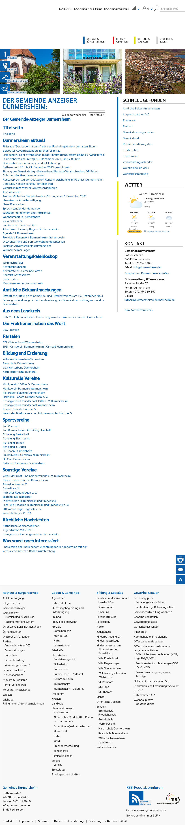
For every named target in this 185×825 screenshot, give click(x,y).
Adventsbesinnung (14, 266)
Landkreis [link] (57, 703)
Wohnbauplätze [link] (143, 700)
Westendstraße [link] (145, 704)
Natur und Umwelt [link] (63, 708)
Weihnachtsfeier (13, 262)
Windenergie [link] (61, 750)
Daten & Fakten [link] (61, 603)
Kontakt (65, 8)
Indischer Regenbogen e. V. (20, 492)
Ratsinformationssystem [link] (19, 621)
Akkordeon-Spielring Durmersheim (24, 392)
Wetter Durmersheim (152, 194)
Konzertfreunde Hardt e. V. (19, 409)
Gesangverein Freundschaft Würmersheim (29, 405)
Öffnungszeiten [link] (12, 631)
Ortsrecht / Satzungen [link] (16, 636)
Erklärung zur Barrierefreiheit (108, 821)
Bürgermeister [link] (11, 603)
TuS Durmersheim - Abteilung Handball (27, 430)
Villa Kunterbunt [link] (108, 658)
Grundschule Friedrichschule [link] (107, 712)
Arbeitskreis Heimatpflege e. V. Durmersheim (31, 229)
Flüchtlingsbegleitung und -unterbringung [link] (68, 610)
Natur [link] (57, 640)
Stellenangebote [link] (13, 675)
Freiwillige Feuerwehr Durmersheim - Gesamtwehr (34, 237)
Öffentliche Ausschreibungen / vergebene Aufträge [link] (152, 648)
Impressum (26, 821)
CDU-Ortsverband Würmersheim (22, 342)
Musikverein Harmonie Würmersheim (25, 388)
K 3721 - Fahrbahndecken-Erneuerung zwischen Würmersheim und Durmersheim (52, 317)
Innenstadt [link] (140, 631)
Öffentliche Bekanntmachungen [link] (22, 626)
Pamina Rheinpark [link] (62, 756)
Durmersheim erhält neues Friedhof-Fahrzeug (31, 163)
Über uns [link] (103, 612)
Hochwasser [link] (61, 712)
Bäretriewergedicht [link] (65, 659)
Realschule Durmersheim (18, 363)
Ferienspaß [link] (103, 621)
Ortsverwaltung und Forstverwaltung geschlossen (34, 241)
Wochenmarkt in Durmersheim (21, 217)
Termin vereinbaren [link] (14, 684)
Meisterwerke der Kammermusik (23, 283)
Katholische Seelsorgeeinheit (21, 526)
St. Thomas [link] (105, 692)
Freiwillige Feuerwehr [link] (64, 621)
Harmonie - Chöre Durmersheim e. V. (25, 397)
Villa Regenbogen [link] (109, 663)
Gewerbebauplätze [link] (145, 621)
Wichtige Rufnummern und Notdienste (27, 212)
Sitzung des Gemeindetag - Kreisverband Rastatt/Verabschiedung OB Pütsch (51, 171)
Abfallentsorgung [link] (13, 598)
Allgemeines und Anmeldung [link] (108, 651)
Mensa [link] (100, 697)
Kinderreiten (10, 279)
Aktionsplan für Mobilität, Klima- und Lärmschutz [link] (73, 719)
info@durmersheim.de (147, 267)
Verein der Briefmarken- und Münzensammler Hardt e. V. (37, 413)
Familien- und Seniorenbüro (19, 225)
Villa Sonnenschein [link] (109, 668)
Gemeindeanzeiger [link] (14, 608)
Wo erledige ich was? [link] (17, 665)
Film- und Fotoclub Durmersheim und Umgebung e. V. (36, 505)
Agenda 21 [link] (58, 598)
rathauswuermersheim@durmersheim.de (149, 300)
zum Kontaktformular (137, 310)
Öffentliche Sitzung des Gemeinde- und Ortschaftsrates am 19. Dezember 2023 (53, 296)
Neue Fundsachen (14, 204)
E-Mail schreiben (13, 809)
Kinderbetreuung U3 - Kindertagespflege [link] (109, 638)
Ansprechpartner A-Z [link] (17, 645)
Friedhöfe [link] (57, 650)
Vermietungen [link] (62, 645)
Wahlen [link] (7, 694)
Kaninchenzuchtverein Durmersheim (25, 480)
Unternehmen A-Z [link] (144, 695)
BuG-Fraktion (11, 329)
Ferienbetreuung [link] (107, 617)
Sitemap (43, 821)
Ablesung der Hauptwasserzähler (23, 175)
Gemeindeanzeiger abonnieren (145, 810)
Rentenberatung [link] (15, 660)
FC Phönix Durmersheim (17, 451)
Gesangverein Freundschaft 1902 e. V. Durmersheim (35, 401)
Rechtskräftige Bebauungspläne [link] (155, 607)
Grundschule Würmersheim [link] (106, 721)
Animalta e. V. (11, 488)
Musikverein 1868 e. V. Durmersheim (25, 384)
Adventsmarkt (12, 192)
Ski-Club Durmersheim (16, 459)
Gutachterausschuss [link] (146, 626)
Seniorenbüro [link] (106, 607)
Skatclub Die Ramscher (17, 496)
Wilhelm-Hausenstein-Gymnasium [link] (111, 740)
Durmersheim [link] (61, 669)
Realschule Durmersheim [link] (113, 733)
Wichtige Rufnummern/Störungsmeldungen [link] (23, 701)
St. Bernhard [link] (105, 682)
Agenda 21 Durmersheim (18, 233)
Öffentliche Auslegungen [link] (149, 641)
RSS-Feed (95, 8)
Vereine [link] (58, 764)
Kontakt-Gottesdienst (17, 275)
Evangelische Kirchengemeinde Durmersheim (31, 534)
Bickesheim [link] (60, 664)
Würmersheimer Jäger (16, 250)
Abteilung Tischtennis (16, 438)
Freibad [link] (56, 617)
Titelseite (9, 134)
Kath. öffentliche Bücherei (19, 371)
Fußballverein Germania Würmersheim (26, 455)
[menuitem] (135, 8)
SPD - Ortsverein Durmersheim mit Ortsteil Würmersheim (38, 346)
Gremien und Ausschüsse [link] (19, 617)
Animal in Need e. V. (15, 484)
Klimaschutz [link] (61, 731)
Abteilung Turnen (13, 442)
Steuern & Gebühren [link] (15, 680)
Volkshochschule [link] (107, 747)
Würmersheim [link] (62, 684)
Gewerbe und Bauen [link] (146, 617)
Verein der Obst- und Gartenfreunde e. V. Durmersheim (37, 476)
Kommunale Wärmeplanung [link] (150, 636)
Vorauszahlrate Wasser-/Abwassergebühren (30, 188)
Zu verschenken (13, 221)
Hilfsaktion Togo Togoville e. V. (22, 509)
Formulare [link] (11, 655)
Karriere (80, 8)
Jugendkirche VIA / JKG (17, 530)
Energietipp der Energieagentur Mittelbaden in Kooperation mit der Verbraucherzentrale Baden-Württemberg (45, 549)
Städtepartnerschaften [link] (66, 774)
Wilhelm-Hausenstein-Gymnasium (23, 359)
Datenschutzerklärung (69, 821)
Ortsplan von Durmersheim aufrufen (146, 273)
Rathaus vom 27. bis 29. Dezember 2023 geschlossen (36, 167)
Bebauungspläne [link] (144, 598)
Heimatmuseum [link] (63, 679)
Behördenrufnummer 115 (142, 815)
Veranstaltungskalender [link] (17, 689)
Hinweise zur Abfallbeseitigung (22, 200)
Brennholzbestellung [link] (66, 746)
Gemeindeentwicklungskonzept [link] (153, 612)
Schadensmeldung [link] (14, 670)
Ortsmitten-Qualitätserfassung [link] (72, 726)
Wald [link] (57, 741)
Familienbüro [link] (106, 602)
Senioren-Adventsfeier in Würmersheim (27, 246)
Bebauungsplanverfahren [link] (150, 602)
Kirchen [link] (56, 698)
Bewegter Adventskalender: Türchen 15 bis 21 (32, 150)
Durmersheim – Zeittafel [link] (68, 674)
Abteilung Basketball (16, 434)
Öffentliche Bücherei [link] (109, 701)
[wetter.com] (134, 232)
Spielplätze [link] (59, 769)
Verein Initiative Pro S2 (17, 513)
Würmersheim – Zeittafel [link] (69, 688)
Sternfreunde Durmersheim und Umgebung (29, 501)
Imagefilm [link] (58, 693)
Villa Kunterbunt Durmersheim (21, 367)
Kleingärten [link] (61, 635)
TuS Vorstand (11, 426)
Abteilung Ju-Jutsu (14, 447)
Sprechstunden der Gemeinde (21, 208)
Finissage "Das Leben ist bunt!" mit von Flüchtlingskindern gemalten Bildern (50, 146)
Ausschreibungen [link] (15, 650)
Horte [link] (100, 626)
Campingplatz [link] (62, 630)
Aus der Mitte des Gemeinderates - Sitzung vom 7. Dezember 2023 (45, 196)
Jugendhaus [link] (104, 631)
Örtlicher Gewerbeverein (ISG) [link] (151, 681)
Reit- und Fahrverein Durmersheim (24, 463)
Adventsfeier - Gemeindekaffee (22, 271)
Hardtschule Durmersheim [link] (114, 728)
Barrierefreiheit (117, 8)
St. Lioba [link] (103, 687)
